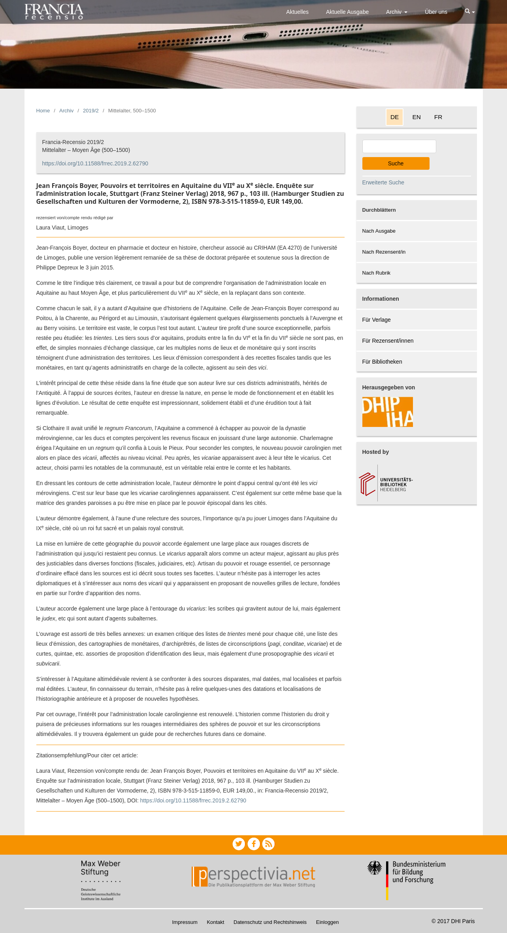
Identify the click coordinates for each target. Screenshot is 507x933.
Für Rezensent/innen (388, 341)
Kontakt (215, 922)
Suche (396, 163)
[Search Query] (399, 146)
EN (416, 117)
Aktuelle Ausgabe (347, 12)
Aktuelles (297, 12)
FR (438, 117)
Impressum (184, 922)
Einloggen (327, 922)
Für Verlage (376, 320)
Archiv (394, 12)
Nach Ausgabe (379, 231)
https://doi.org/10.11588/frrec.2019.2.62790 (95, 163)
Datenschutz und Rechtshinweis (270, 922)
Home (43, 111)
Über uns (436, 12)
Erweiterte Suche (383, 182)
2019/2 (91, 111)
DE (394, 117)
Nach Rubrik (376, 273)
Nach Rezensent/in (384, 252)
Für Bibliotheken (382, 361)
